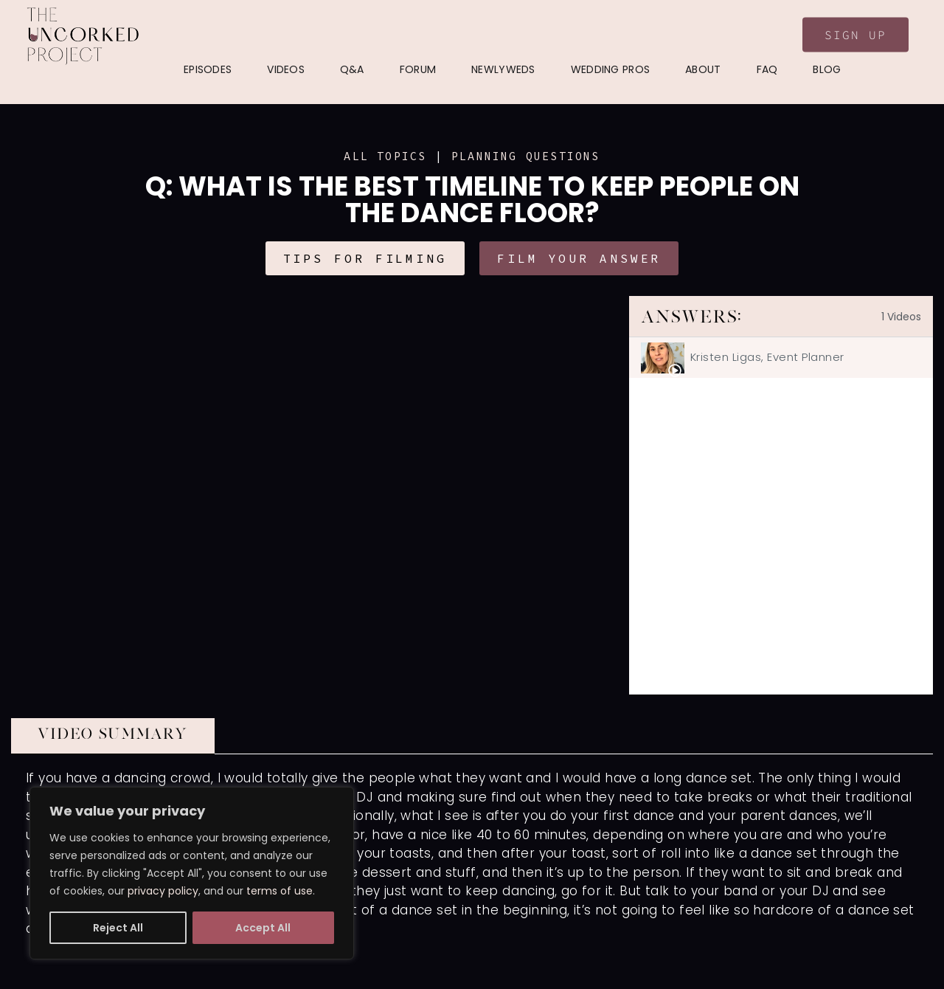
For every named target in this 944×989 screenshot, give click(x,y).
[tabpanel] (320, 495)
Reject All (118, 927)
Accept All (263, 927)
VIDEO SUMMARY (113, 734)
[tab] (781, 357)
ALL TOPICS (385, 156)
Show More (48, 965)
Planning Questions (525, 156)
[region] (192, 873)
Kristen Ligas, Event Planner (767, 357)
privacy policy (163, 890)
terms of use (279, 890)
